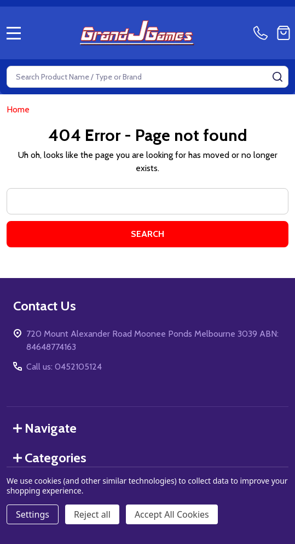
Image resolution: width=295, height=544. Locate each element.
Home (18, 109)
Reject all (92, 514)
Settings (32, 514)
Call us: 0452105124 (64, 366)
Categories (49, 458)
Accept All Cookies (172, 514)
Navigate (45, 428)
